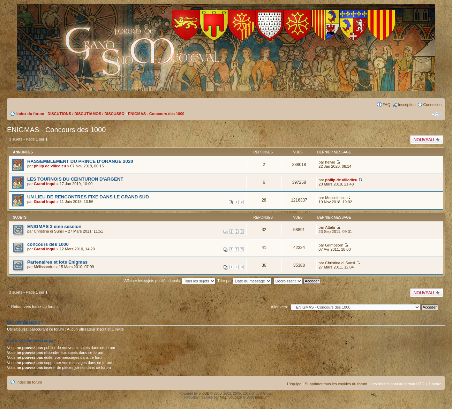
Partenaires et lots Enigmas (57, 262)
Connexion (432, 105)
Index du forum (30, 114)
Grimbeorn (334, 245)
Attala (330, 227)
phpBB (204, 393)
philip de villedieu (50, 166)
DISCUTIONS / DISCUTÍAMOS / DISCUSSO (86, 114)
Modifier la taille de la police (436, 114)
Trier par (244, 281)
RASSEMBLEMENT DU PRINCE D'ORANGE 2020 (80, 161)
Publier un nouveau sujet (426, 139)
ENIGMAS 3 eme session (54, 226)
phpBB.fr (262, 397)
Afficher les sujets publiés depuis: (170, 281)
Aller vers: (279, 307)
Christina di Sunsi (49, 231)
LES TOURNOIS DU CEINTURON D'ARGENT (75, 179)
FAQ (386, 105)
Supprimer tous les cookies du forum (336, 384)
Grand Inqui (44, 184)
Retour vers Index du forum (34, 306)
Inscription (406, 105)
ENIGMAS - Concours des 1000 (156, 114)
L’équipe (294, 384)
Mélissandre (44, 267)
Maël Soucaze (231, 397)
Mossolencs (335, 198)
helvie (330, 162)
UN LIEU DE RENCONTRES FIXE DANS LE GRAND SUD (88, 196)
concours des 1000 (48, 244)
